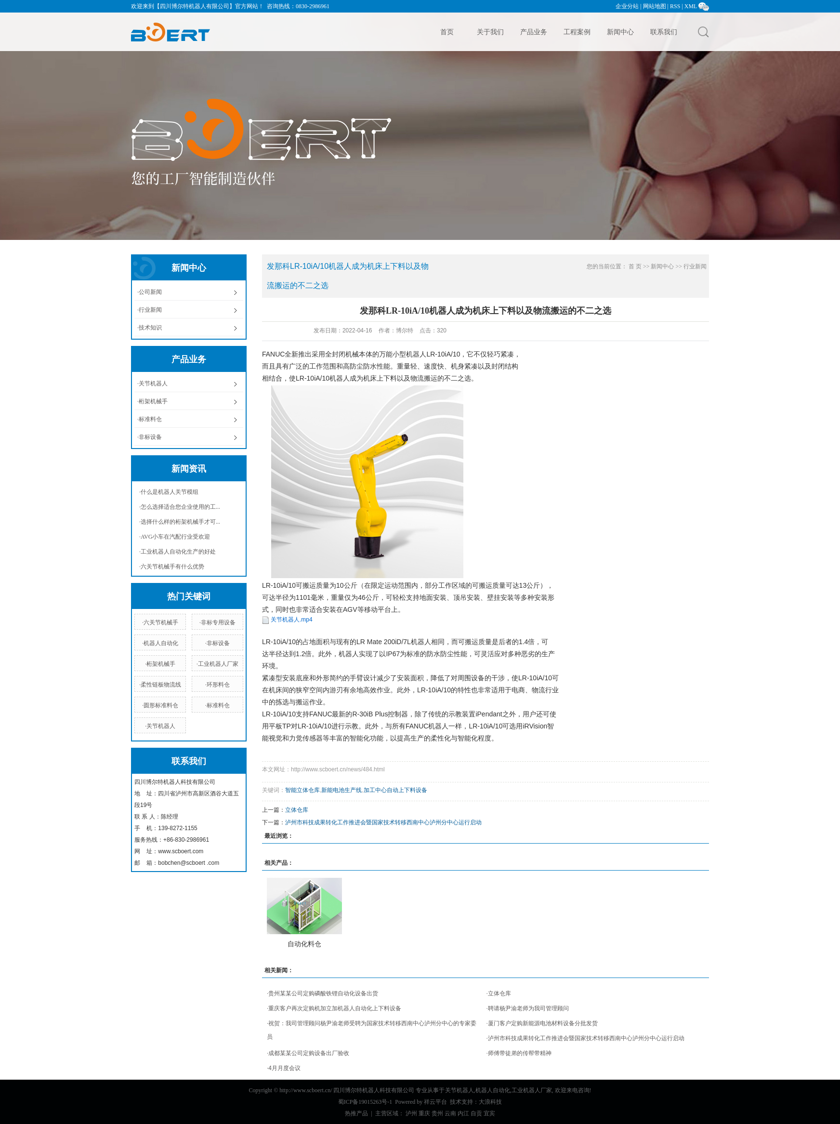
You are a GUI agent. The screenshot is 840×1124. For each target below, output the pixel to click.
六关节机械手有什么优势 (172, 566)
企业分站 (627, 6)
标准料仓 (150, 419)
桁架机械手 (153, 401)
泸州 (411, 1113)
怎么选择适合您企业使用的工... (180, 506)
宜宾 (489, 1113)
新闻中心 (620, 32)
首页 (447, 32)
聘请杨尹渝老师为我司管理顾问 (528, 1008)
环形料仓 (218, 684)
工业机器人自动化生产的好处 (178, 551)
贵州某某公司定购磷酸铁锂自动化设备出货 (323, 993)
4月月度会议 (284, 1068)
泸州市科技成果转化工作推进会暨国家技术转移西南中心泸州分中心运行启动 (383, 822)
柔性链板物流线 (161, 684)
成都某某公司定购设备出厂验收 (308, 1053)
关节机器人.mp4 (292, 619)
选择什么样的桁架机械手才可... (180, 521)
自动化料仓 (304, 944)
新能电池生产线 (341, 790)
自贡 (476, 1113)
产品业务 (533, 32)
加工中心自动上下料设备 (395, 790)
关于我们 (490, 32)
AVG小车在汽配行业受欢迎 (175, 536)
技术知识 (150, 327)
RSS (675, 6)
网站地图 (654, 6)
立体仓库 (296, 810)
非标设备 (150, 437)
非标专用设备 (218, 622)
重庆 (424, 1113)
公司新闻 (150, 292)
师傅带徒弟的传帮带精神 (519, 1053)
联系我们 (663, 32)
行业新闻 (150, 309)
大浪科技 (490, 1101)
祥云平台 (435, 1101)
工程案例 (577, 32)
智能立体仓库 (302, 790)
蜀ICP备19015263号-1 (365, 1101)
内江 (463, 1113)
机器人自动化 (161, 643)
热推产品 (356, 1113)
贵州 (437, 1113)
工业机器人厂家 (218, 664)
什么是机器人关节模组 (169, 492)
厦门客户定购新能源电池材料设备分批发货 (543, 1023)
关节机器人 (153, 383)
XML (690, 6)
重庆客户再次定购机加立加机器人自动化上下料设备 (334, 1008)
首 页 (635, 266)
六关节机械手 (161, 622)
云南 (450, 1113)
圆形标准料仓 (161, 705)
